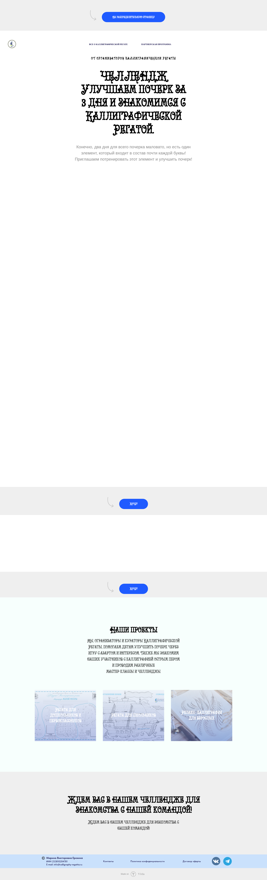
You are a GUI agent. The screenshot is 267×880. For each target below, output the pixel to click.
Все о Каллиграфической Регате (108, 44)
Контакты (108, 861)
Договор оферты (192, 861)
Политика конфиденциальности (147, 861)
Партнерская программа (156, 44)
